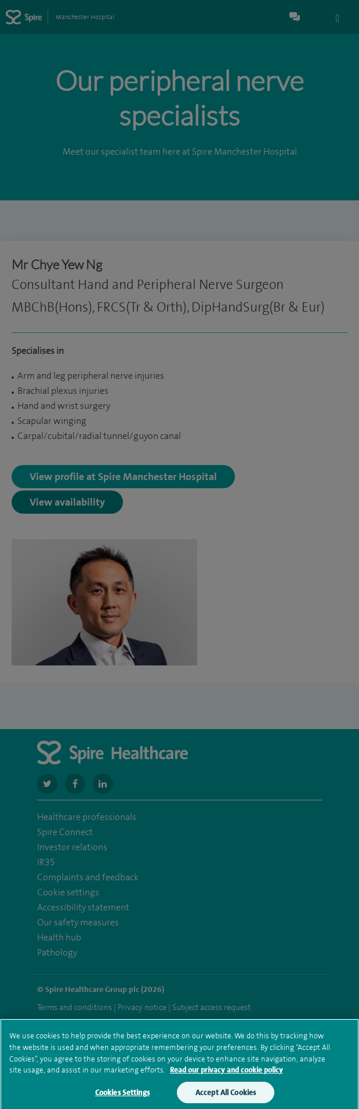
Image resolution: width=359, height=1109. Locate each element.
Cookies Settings (122, 1097)
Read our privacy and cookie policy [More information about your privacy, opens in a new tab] (226, 1075)
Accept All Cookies (225, 1097)
